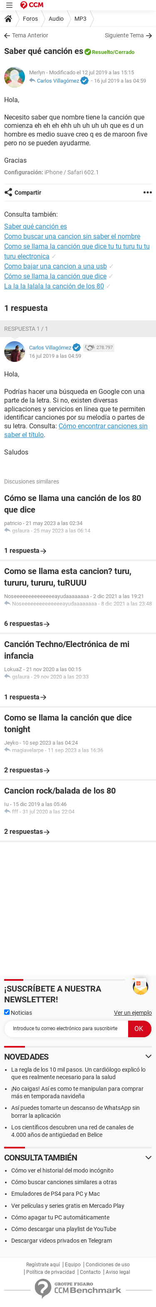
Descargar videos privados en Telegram (61, 1240)
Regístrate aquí (43, 1265)
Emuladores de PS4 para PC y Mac (55, 1193)
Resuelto (102, 52)
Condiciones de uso (108, 1265)
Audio (56, 18)
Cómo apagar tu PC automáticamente (60, 1217)
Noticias (18, 1012)
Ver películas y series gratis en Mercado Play (67, 1205)
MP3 (80, 18)
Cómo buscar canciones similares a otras (64, 1182)
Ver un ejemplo (133, 1012)
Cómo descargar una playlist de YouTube (63, 1229)
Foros (30, 18)
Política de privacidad (50, 1272)
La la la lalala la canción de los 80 (54, 286)
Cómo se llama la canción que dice (55, 276)
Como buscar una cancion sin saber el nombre (72, 236)
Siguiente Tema (124, 35)
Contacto (90, 1272)
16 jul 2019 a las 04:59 (120, 81)
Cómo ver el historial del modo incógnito (62, 1170)
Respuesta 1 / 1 (26, 328)
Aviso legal (118, 1272)
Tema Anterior (30, 35)
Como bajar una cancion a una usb (55, 266)
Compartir (28, 192)
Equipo (73, 1265)
